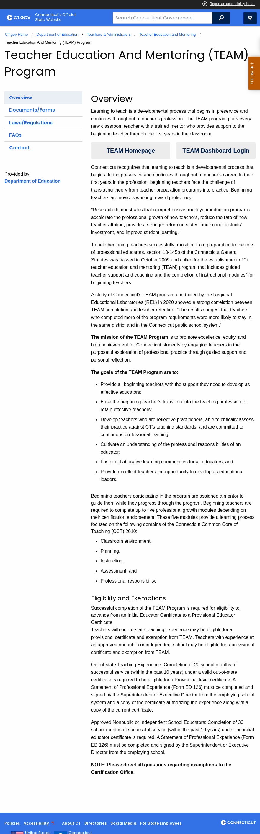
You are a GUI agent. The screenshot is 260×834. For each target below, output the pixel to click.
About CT (71, 823)
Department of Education (57, 34)
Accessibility (36, 823)
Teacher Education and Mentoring (167, 34)
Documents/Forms (32, 110)
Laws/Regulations (31, 122)
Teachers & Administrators (109, 34)
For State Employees (160, 823)
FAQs (15, 135)
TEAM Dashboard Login (215, 150)
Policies (12, 823)
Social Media (123, 823)
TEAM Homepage (131, 150)
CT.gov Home (16, 34)
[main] (130, 419)
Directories (95, 823)
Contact (19, 147)
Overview (20, 97)
